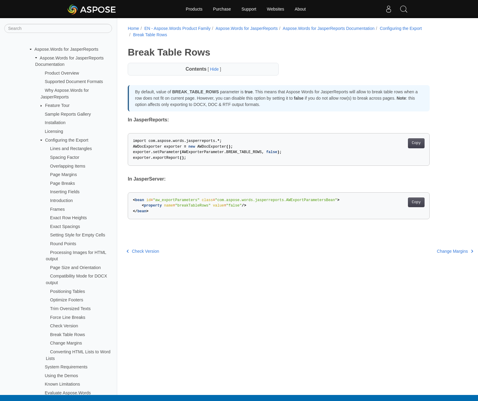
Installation (55, 122)
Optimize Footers (66, 299)
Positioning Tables (67, 291)
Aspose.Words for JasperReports (66, 49)
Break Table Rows (67, 334)
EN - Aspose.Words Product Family (177, 28)
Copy (416, 143)
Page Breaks (62, 183)
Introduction (61, 200)
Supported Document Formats (74, 81)
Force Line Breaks (67, 317)
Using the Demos (61, 375)
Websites (275, 9)
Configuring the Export (66, 140)
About (300, 9)
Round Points (63, 243)
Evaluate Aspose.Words (68, 392)
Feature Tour (57, 105)
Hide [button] (215, 69)
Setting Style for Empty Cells (77, 235)
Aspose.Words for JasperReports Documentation (328, 28)
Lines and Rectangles (71, 148)
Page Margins (63, 174)
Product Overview (62, 73)
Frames (57, 209)
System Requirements (66, 366)
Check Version (64, 325)
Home (133, 28)
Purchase (222, 9)
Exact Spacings (65, 226)
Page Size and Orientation (75, 267)
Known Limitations (62, 384)
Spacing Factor (64, 157)
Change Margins (66, 343)
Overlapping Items (67, 166)
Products (194, 9)
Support (249, 9)
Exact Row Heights (68, 217)
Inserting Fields (65, 191)
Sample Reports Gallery (68, 114)
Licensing (54, 131)
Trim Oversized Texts (70, 308)
